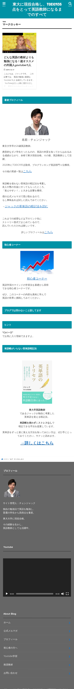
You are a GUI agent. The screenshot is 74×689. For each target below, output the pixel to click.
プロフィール (10, 639)
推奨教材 (8, 664)
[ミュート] (62, 593)
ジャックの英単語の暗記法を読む (26, 206)
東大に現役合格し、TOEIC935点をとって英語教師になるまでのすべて (37, 9)
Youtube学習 (10, 656)
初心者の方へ (10, 647)
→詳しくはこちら (37, 442)
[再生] (6, 593)
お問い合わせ (10, 672)
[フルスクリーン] (67, 593)
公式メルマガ (10, 630)
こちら (27, 171)
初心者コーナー (37, 278)
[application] (37, 577)
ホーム (7, 622)
